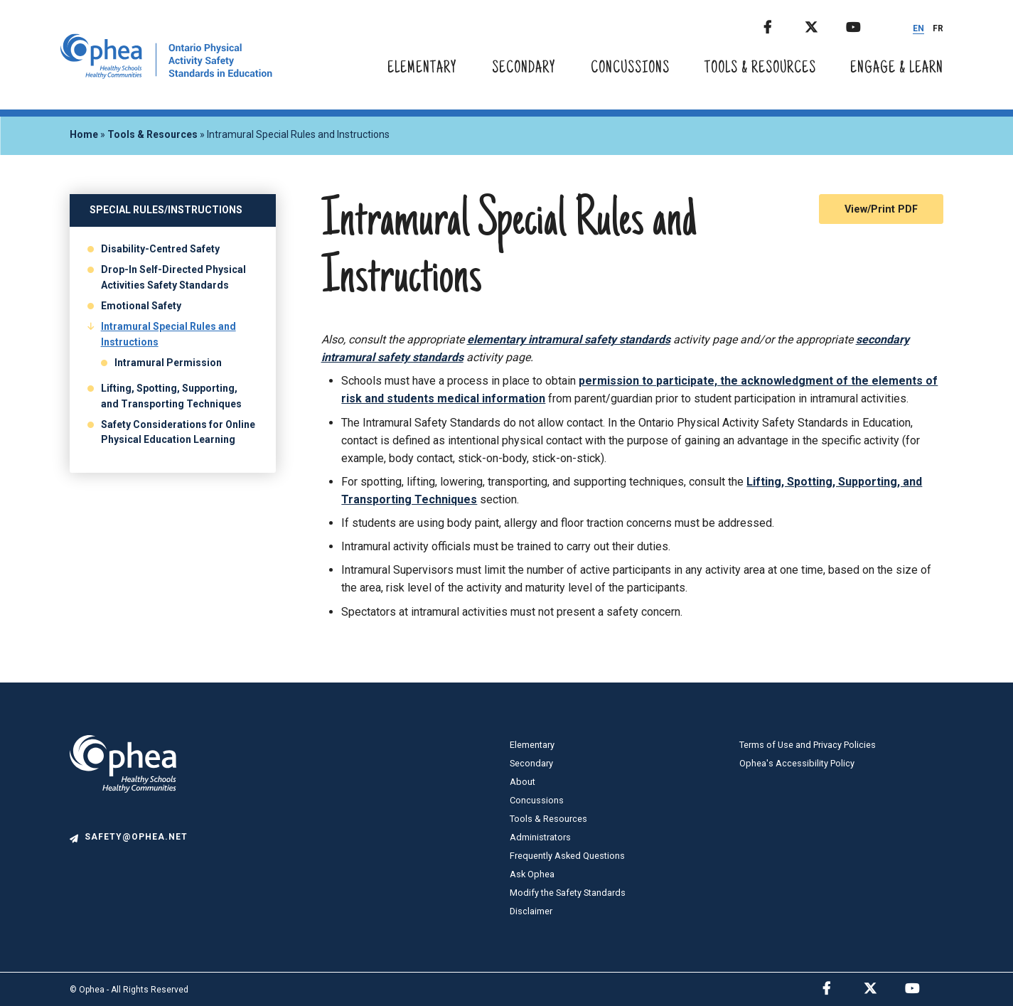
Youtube (865, 24)
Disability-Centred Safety (160, 249)
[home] (166, 75)
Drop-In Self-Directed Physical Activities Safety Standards (173, 277)
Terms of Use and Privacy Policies (807, 744)
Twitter (824, 24)
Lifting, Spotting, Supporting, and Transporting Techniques (171, 396)
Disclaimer (531, 911)
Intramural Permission (168, 362)
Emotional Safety (141, 305)
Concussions (630, 68)
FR (938, 28)
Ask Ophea (532, 874)
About (522, 781)
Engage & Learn (896, 68)
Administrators (540, 837)
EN (918, 28)
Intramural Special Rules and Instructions (168, 334)
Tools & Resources (760, 68)
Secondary (524, 68)
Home (84, 134)
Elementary (422, 68)
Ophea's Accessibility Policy (796, 763)
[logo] (123, 823)
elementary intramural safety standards (568, 339)
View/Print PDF (881, 209)
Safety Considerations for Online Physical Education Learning (178, 432)
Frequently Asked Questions (567, 855)
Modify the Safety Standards (568, 892)
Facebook (782, 24)
